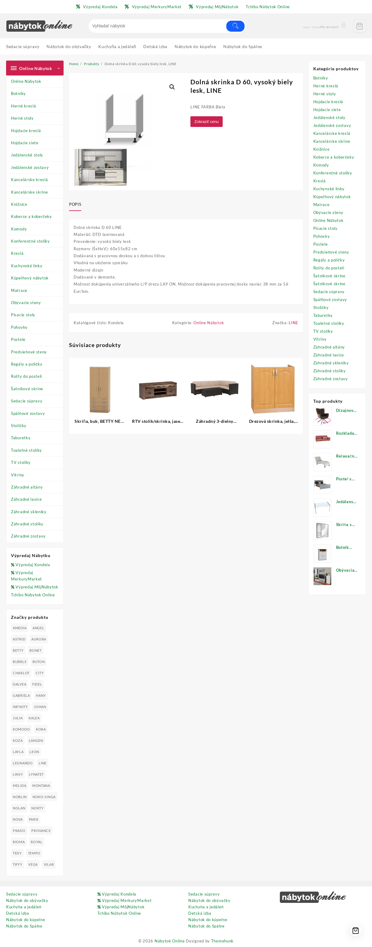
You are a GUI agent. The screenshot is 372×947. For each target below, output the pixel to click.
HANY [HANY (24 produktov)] (41, 695)
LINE (293, 323)
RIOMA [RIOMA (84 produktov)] (19, 842)
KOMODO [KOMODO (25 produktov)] (21, 729)
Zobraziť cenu (207, 121)
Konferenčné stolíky (30, 241)
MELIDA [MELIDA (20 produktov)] (19, 785)
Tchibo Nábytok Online (33, 594)
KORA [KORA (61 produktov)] (41, 729)
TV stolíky (21, 462)
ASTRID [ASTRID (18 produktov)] (19, 639)
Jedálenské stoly (27, 155)
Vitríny (17, 474)
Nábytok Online (170, 940)
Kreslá (17, 253)
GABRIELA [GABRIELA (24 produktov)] (21, 695)
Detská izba (17, 913)
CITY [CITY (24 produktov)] (40, 673)
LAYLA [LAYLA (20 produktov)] (18, 752)
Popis (75, 204)
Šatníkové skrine (27, 388)
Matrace (19, 290)
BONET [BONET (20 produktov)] (36, 650)
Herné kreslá (23, 105)
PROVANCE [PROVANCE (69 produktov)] (41, 831)
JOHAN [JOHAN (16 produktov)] (40, 707)
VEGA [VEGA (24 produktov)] (33, 864)
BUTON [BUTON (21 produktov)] (39, 662)
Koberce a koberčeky (31, 216)
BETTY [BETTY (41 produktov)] (18, 650)
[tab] (77, 205)
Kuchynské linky (27, 265)
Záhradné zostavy (28, 536)
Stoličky (18, 425)
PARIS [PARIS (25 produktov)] (34, 819)
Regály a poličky (27, 364)
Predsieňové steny (29, 351)
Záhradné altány (27, 487)
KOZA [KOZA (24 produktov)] (18, 740)
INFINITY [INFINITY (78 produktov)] (20, 707)
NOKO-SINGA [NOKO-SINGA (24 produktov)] (44, 797)
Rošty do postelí (26, 376)
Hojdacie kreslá (26, 130)
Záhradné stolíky (27, 523)
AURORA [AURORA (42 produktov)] (38, 639)
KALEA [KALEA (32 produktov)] (34, 718)
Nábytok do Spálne (24, 926)
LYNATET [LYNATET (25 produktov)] (36, 774)
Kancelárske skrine (29, 192)
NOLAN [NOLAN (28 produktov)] (19, 808)
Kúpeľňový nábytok (30, 277)
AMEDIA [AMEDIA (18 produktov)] (19, 628)
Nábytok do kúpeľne (25, 919)
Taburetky (20, 437)
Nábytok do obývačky (27, 900)
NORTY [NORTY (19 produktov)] (37, 808)
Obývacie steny (26, 302)
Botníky (18, 93)
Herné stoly (22, 118)
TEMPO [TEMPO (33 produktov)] (34, 853)
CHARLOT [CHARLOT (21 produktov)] (21, 673)
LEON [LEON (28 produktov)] (34, 752)
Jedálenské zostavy (30, 167)
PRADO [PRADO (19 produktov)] (19, 831)
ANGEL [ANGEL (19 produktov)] (38, 628)
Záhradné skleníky (29, 511)
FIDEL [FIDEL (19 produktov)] (37, 684)
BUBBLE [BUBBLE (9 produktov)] (19, 662)
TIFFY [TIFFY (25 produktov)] (18, 864)
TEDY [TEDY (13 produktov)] (17, 853)
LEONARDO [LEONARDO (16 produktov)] (23, 763)
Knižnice (19, 204)
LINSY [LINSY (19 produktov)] (18, 774)
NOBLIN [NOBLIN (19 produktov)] (19, 797)
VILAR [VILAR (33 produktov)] (49, 864)
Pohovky (19, 327)
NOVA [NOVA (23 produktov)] (18, 819)
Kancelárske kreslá (29, 179)
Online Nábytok (26, 81)
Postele (18, 339)
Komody (19, 228)
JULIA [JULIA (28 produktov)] (18, 718)
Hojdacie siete (25, 142)
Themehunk (222, 940)
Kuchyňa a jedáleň (23, 906)
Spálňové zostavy (28, 413)
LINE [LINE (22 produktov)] (43, 763)
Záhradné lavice (26, 499)
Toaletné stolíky (26, 450)
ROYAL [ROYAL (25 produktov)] (37, 842)
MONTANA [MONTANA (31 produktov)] (41, 785)
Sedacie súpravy (27, 400)
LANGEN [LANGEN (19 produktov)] (36, 740)
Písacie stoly (23, 314)
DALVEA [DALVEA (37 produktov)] (19, 684)
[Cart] (359, 26)
